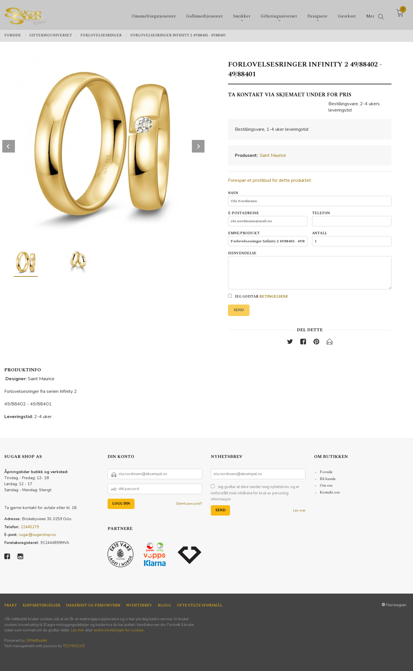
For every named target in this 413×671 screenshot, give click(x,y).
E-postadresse (267, 218)
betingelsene (273, 296)
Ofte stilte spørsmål (199, 605)
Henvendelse (309, 270)
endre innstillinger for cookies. (119, 630)
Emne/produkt (267, 238)
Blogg (164, 605)
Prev (8, 146)
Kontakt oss (330, 492)
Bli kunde (328, 479)
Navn (309, 198)
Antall (351, 238)
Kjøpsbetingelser (41, 605)
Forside (326, 472)
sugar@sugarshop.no (37, 534)
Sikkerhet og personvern (93, 605)
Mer (370, 14)
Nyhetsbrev (139, 605)
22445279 (30, 527)
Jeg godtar (258, 296)
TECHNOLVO (74, 646)
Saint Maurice (273, 155)
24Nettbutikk (36, 640)
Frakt (10, 605)
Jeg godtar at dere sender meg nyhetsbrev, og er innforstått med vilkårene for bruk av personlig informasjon (255, 493)
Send (239, 310)
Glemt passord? (189, 503)
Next (198, 146)
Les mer (299, 510)
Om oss (326, 485)
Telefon (351, 218)
